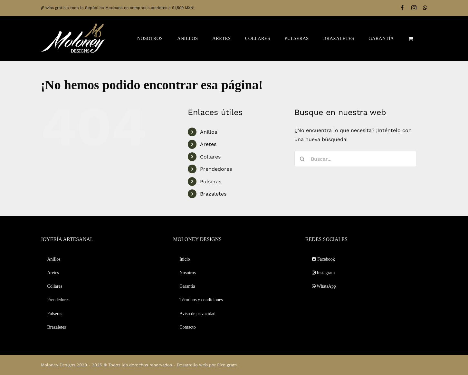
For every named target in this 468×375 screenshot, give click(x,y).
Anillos (208, 132)
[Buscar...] (355, 159)
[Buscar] (302, 159)
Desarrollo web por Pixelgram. (207, 364)
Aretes (208, 144)
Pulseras (210, 181)
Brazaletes (213, 194)
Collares (210, 157)
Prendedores (216, 169)
